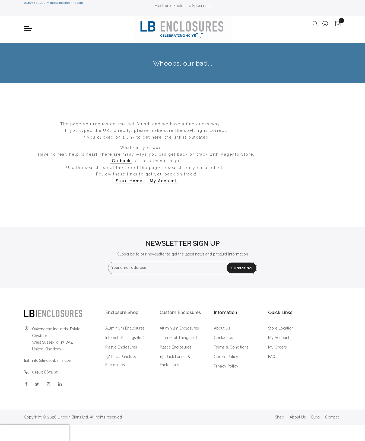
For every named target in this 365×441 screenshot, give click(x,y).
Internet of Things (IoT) (124, 337)
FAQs (272, 356)
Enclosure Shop (122, 312)
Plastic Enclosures (121, 347)
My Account (163, 181)
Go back (121, 161)
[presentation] (34, 433)
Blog (315, 417)
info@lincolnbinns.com (66, 3)
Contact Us (223, 337)
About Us (222, 328)
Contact (332, 417)
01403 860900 (35, 3)
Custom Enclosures (180, 312)
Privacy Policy (226, 366)
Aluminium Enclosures (125, 328)
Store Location (281, 328)
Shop (279, 417)
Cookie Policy (226, 356)
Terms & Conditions (231, 347)
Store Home (129, 181)
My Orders (277, 347)
